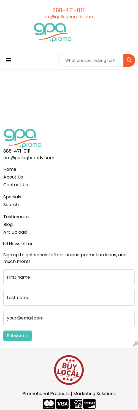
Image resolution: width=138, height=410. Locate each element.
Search (11, 204)
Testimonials (17, 217)
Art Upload (15, 232)
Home (9, 169)
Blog (8, 224)
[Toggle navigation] (8, 60)
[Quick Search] (91, 60)
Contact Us (15, 185)
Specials (12, 197)
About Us (13, 177)
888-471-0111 (69, 10)
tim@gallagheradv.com (69, 17)
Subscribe (17, 335)
